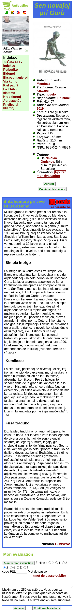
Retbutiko (10, 69)
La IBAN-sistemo (10, 91)
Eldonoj (9, 73)
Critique (43, 154)
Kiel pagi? (10, 85)
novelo (51, 94)
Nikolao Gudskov (49, 159)
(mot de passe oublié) (49, 575)
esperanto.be (61, 207)
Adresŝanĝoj (12, 100)
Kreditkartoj (12, 96)
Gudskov (62, 544)
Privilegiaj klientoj (10, 106)
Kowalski (43, 91)
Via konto (10, 81)
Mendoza (43, 83)
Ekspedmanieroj (15, 77)
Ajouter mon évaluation (51, 174)
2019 (40, 108)
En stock (64, 98)
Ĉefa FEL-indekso (12, 64)
